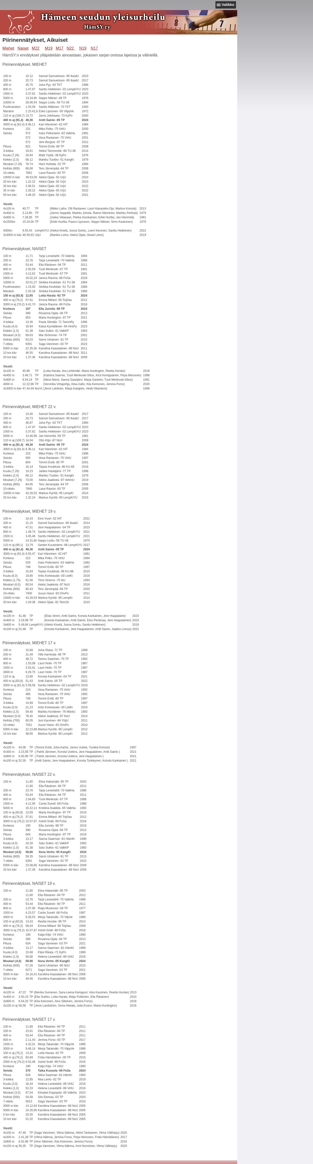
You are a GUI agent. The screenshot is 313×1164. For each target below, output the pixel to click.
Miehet (8, 48)
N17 (94, 48)
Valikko (228, 4)
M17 (59, 48)
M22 (35, 48)
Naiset (22, 48)
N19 (82, 48)
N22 (71, 48)
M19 (48, 48)
